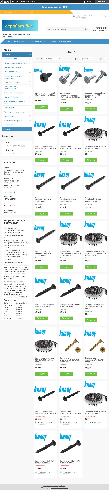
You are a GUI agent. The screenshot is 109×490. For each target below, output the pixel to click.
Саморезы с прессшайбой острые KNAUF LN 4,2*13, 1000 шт (70, 95)
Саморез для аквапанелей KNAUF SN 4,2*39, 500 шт (94, 360)
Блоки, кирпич (9, 108)
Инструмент (8, 125)
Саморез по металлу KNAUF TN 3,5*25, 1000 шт (45, 147)
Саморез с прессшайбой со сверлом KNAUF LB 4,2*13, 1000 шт (95, 95)
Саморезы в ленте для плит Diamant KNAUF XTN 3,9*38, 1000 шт (95, 253)
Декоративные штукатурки (14, 93)
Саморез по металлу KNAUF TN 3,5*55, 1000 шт (70, 412)
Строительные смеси (12, 82)
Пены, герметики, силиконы (14, 112)
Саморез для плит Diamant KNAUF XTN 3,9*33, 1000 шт (68, 200)
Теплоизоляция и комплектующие (10, 88)
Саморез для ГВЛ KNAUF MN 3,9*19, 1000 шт (45, 462)
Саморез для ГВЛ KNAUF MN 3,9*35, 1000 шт (70, 305)
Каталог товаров (20, 41)
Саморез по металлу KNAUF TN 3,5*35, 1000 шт (70, 147)
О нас (9, 41)
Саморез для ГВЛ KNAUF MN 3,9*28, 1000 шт (45, 305)
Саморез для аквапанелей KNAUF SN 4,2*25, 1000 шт (69, 360)
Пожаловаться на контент (59, 488)
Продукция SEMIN (10, 59)
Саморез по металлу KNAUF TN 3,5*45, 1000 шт (45, 412)
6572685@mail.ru (10, 192)
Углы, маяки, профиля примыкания (12, 77)
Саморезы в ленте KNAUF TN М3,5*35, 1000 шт (95, 147)
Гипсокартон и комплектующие (16, 63)
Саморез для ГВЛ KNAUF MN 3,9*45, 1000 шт (70, 462)
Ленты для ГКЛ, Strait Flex (13, 67)
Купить (42, 107)
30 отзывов (90, 1)
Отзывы (7, 129)
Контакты (52, 41)
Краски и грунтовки (11, 97)
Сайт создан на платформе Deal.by (54, 486)
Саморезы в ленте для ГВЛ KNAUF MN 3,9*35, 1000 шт (44, 360)
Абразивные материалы (13, 120)
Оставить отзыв (101, 28)
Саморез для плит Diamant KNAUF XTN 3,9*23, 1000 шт (43, 200)
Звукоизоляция (9, 116)
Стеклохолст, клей (11, 72)
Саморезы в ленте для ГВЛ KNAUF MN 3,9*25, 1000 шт (94, 306)
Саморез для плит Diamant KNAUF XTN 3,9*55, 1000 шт (43, 253)
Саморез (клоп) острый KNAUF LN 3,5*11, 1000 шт (45, 94)
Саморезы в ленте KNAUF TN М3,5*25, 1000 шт (95, 412)
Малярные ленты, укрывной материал (14, 102)
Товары (7, 55)
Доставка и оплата (38, 41)
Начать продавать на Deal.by (25, 1)
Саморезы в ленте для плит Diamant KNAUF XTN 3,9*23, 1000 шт (70, 253)
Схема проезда (65, 41)
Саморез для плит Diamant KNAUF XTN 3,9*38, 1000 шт (93, 200)
